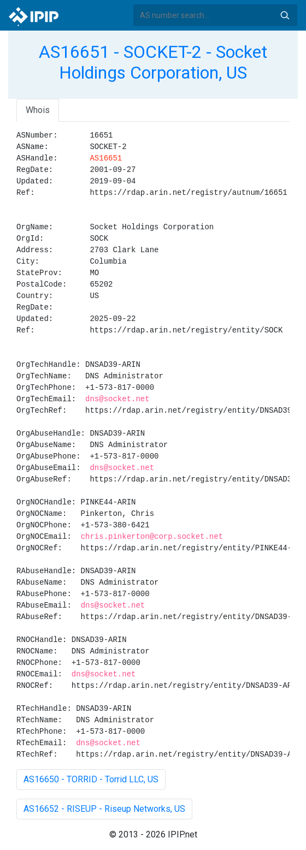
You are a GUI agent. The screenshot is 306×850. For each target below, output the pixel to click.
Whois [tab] (38, 110)
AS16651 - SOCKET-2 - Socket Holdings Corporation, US (153, 62)
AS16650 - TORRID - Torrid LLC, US (90, 779)
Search (285, 15)
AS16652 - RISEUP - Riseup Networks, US (104, 809)
